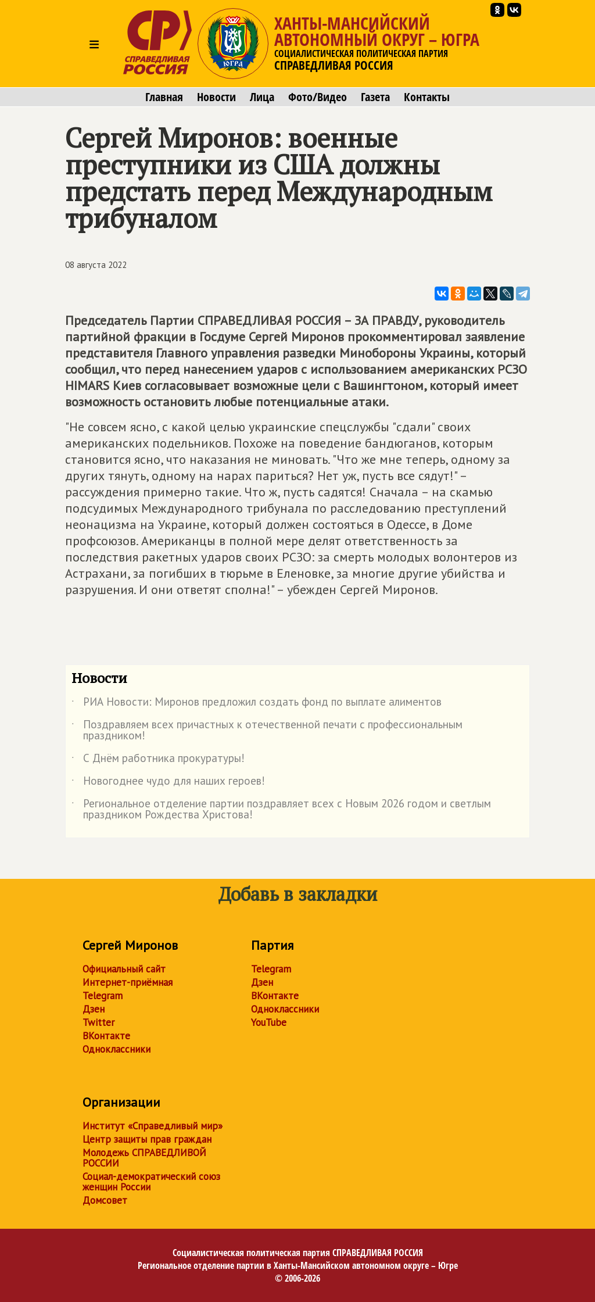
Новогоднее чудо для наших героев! (168, 783)
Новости (216, 97)
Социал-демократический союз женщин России (151, 1181)
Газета (375, 97)
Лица (262, 97)
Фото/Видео (317, 97)
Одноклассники (116, 1049)
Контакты (427, 97)
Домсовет (105, 1200)
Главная (164, 97)
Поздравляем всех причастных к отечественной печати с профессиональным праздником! (267, 730)
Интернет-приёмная (128, 982)
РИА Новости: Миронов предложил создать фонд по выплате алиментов (256, 703)
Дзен (94, 1009)
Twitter (98, 1022)
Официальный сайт (124, 969)
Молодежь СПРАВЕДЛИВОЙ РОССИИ (144, 1157)
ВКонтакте (106, 1036)
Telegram (103, 995)
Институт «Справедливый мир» (153, 1126)
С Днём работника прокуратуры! (158, 760)
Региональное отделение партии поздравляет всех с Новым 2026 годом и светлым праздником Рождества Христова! (281, 809)
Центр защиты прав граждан (147, 1139)
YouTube (268, 1022)
